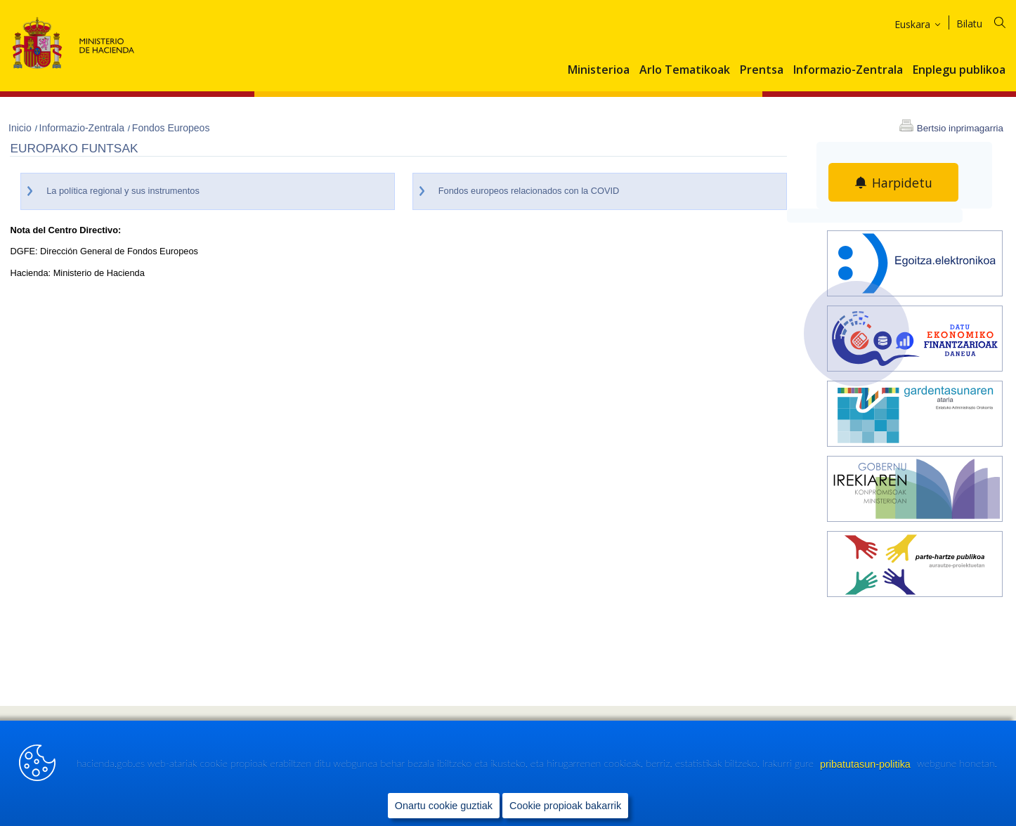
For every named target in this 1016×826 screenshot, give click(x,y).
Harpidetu (902, 182)
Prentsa (761, 70)
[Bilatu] (989, 21)
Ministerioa (599, 70)
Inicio (21, 127)
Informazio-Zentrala (848, 70)
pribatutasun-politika (866, 764)
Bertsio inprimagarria (960, 128)
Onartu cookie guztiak (444, 805)
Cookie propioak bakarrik (565, 805)
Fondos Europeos (171, 127)
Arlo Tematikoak (684, 70)
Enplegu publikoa (959, 70)
